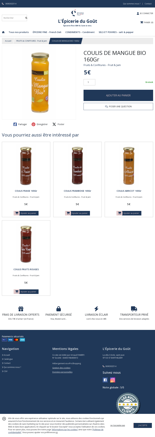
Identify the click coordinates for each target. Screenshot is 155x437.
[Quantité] (89, 82)
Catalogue (7, 359)
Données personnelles (62, 372)
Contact (148, 3)
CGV (4, 371)
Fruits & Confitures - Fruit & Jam (102, 65)
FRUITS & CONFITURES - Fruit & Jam (31, 41)
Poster (58, 124)
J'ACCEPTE (142, 425)
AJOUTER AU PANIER (118, 95)
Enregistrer (40, 124)
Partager (20, 124)
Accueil (8, 41)
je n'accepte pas (117, 425)
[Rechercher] (26, 18)
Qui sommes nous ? (11, 367)
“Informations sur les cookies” (65, 429)
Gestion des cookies (61, 367)
